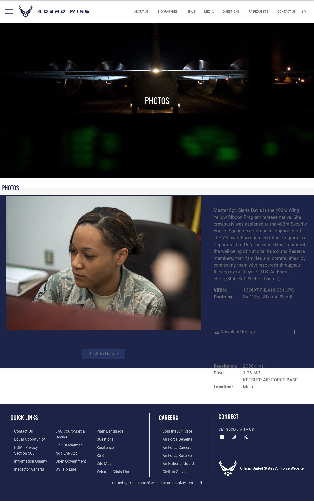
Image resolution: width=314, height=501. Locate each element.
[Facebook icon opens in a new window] (222, 437)
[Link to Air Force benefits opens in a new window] (173, 439)
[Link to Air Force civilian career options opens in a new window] (171, 470)
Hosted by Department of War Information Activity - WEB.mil (157, 481)
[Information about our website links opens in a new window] (66, 444)
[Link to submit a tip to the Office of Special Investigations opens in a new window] (63, 468)
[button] (8, 11)
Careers (168, 417)
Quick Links (24, 417)
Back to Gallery (103, 353)
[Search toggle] (305, 11)
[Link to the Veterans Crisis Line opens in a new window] (114, 470)
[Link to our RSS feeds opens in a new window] (101, 454)
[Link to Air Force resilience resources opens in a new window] (106, 447)
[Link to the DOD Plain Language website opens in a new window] (110, 431)
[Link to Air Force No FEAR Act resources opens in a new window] (64, 452)
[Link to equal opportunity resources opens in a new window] (24, 439)
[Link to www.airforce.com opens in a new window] (173, 431)
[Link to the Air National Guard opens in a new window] (173, 462)
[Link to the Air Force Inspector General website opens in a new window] (24, 468)
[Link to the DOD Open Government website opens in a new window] (68, 460)
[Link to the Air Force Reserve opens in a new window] (173, 454)
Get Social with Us (236, 429)
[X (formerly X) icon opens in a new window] (245, 437)
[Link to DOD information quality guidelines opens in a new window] (25, 460)
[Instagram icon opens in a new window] (233, 437)
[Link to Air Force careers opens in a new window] (173, 447)
